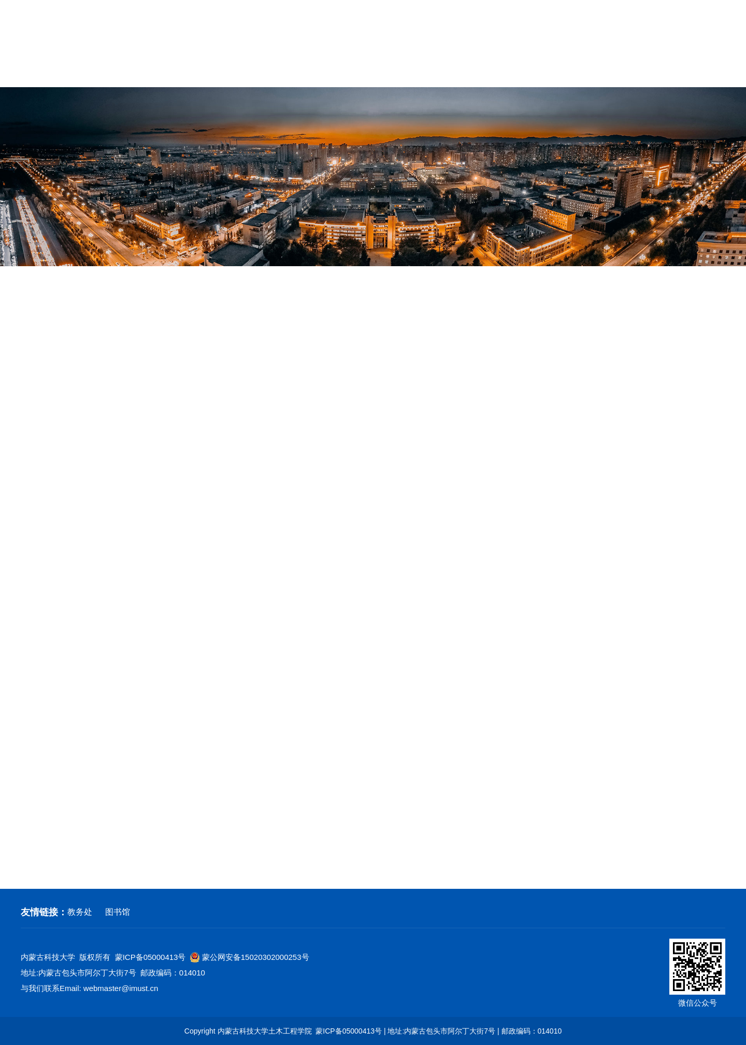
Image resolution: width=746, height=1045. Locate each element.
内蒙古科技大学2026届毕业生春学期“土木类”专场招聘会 (453, 360)
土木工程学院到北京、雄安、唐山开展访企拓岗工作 (453, 708)
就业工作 (45, 377)
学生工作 (506, 71)
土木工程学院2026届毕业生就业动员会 (453, 534)
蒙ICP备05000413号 (150, 957)
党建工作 (373, 71)
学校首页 (569, 27)
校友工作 (639, 71)
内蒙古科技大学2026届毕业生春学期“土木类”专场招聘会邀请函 (453, 395)
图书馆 (117, 912)
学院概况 (106, 71)
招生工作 (45, 345)
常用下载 (706, 71)
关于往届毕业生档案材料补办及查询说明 (453, 325)
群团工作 (439, 71)
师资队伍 (173, 71)
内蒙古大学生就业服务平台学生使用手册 (453, 568)
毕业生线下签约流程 (453, 777)
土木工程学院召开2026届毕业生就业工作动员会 (453, 673)
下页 (481, 856)
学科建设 (239, 71)
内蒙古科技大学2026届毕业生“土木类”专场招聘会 (453, 742)
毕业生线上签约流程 (453, 812)
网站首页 (39, 71)
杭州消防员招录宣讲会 (453, 464)
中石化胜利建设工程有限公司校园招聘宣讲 (453, 638)
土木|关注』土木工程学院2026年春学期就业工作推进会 (453, 429)
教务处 (79, 912)
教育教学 (306, 71)
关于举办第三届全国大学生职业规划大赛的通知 (453, 603)
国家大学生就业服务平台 (453, 499)
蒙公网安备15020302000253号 (249, 957)
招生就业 (573, 71)
